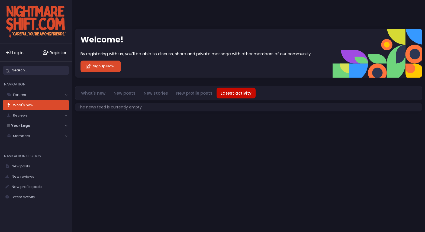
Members (21, 135)
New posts (21, 166)
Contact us (134, 123)
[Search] (36, 70)
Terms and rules (163, 123)
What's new (23, 105)
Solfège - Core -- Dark (98, 123)
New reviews (23, 176)
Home (227, 123)
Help (214, 123)
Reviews (20, 115)
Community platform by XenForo (375, 123)
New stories (156, 93)
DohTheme (413, 127)
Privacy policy (193, 123)
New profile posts (27, 186)
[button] (66, 95)
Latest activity (23, 197)
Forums (19, 94)
